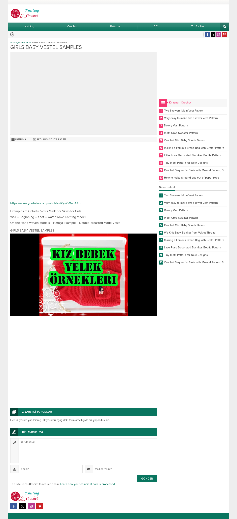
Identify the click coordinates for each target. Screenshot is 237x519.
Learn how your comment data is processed (87, 484)
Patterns (26, 42)
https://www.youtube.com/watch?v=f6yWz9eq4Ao (45, 203)
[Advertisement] (83, 172)
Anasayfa (15, 42)
